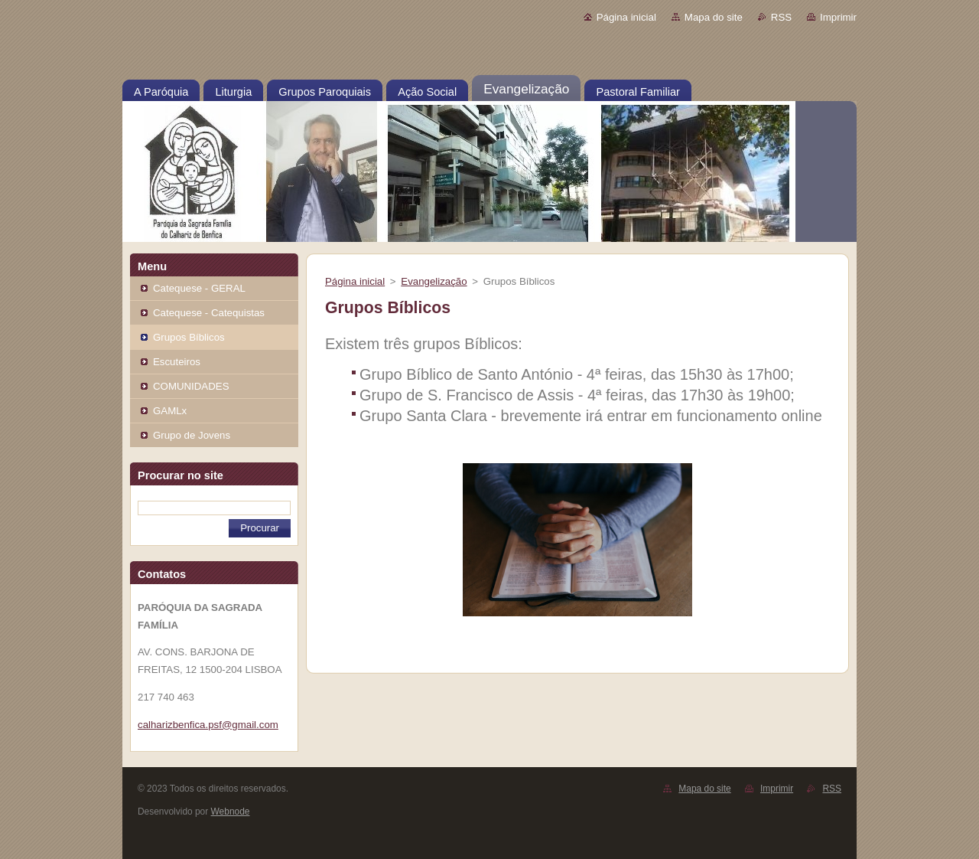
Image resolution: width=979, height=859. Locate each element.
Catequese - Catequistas (209, 312)
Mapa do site (714, 17)
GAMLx (170, 410)
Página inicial (626, 17)
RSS (781, 17)
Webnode (230, 811)
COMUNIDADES (191, 386)
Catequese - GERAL (199, 288)
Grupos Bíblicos (189, 337)
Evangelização (434, 281)
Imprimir (838, 17)
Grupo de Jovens (191, 435)
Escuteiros (176, 361)
